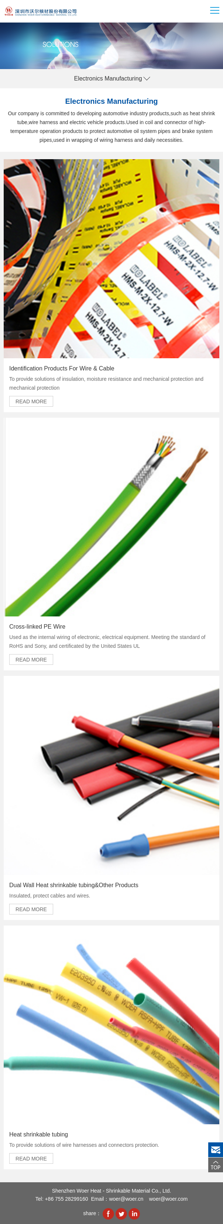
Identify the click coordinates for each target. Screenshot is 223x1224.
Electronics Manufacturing (108, 78)
